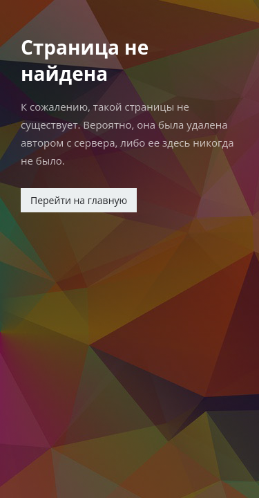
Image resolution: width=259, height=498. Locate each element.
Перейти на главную (78, 200)
